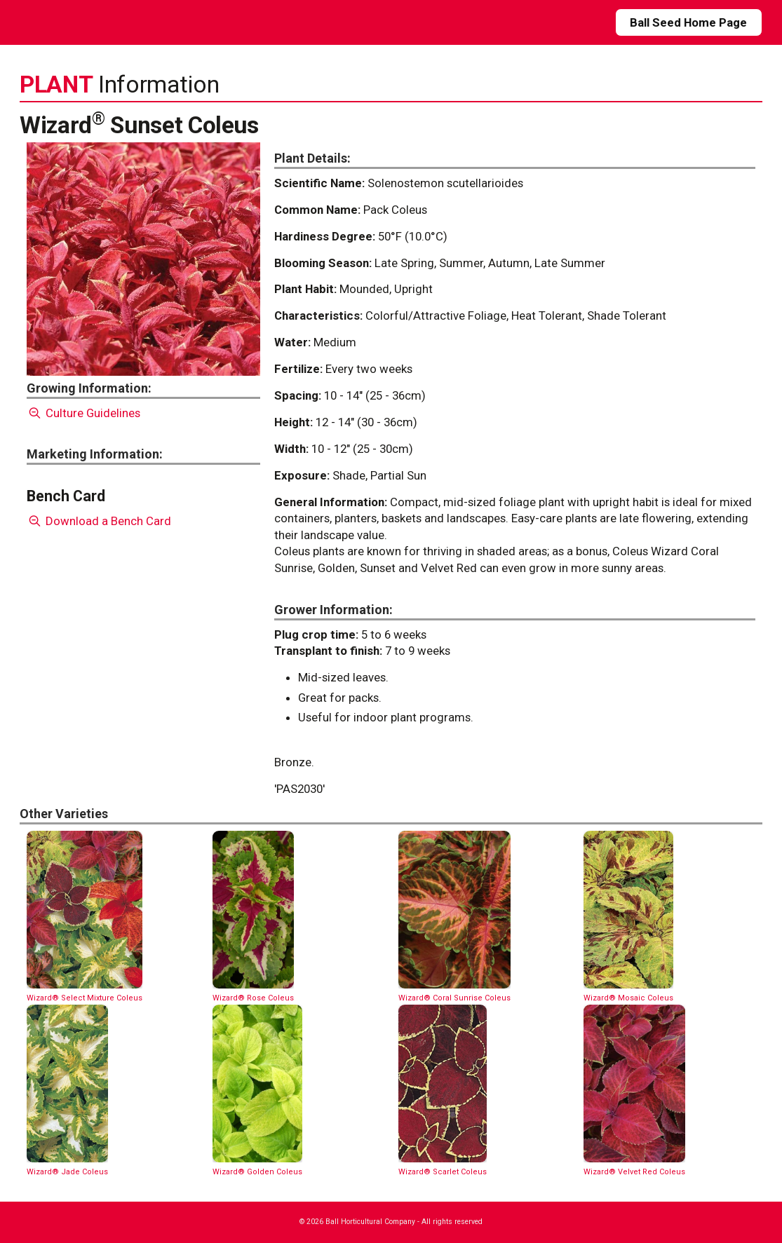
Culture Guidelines (84, 413)
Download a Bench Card (99, 521)
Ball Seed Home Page (688, 22)
